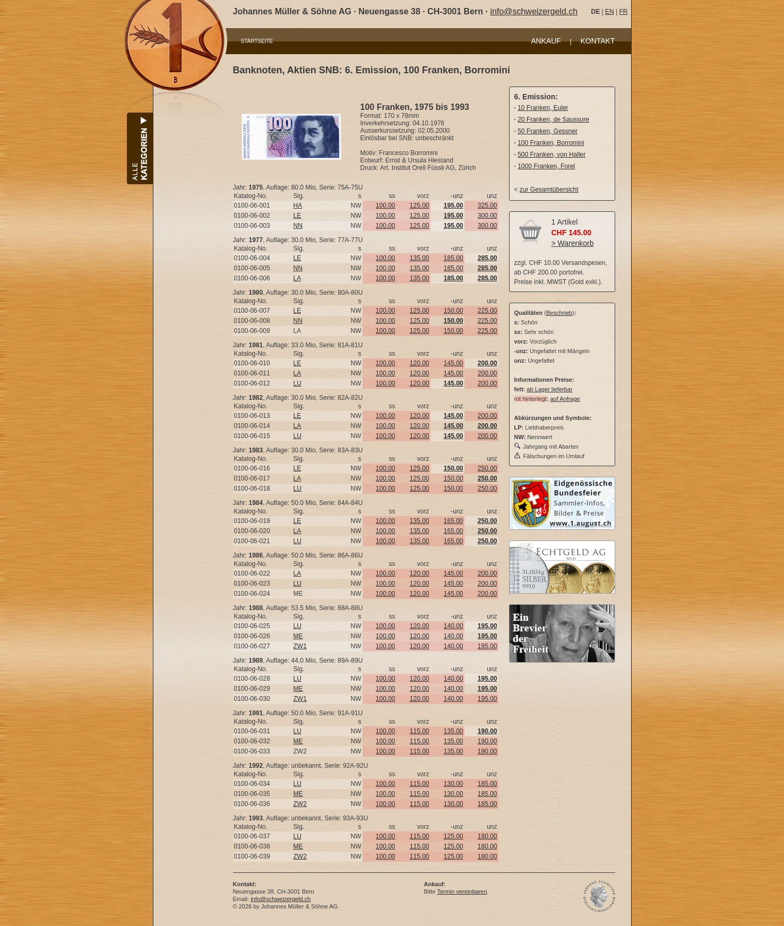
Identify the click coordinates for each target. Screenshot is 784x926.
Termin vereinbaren (462, 891)
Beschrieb (559, 313)
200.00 (487, 373)
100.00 (385, 205)
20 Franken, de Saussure (553, 119)
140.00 (453, 626)
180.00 (487, 836)
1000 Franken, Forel (546, 166)
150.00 (453, 310)
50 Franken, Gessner (548, 131)
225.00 (487, 310)
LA (297, 278)
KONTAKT (597, 41)
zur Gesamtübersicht (549, 189)
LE (297, 215)
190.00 (487, 741)
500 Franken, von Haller (551, 154)
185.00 (453, 258)
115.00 (419, 731)
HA (298, 205)
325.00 (487, 205)
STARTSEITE (257, 41)
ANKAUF (546, 41)
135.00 (419, 258)
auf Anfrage (565, 399)
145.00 (453, 363)
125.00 (419, 205)
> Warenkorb (573, 243)
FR (623, 11)
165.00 (453, 521)
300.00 (487, 215)
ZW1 (300, 646)
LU (297, 383)
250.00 (487, 468)
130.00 (453, 783)
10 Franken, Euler (543, 108)
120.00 (419, 363)
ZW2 (300, 804)
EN (609, 11)
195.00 (487, 646)
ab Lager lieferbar (549, 389)
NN (298, 225)
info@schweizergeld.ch (534, 11)
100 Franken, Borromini (551, 143)
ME (298, 636)
